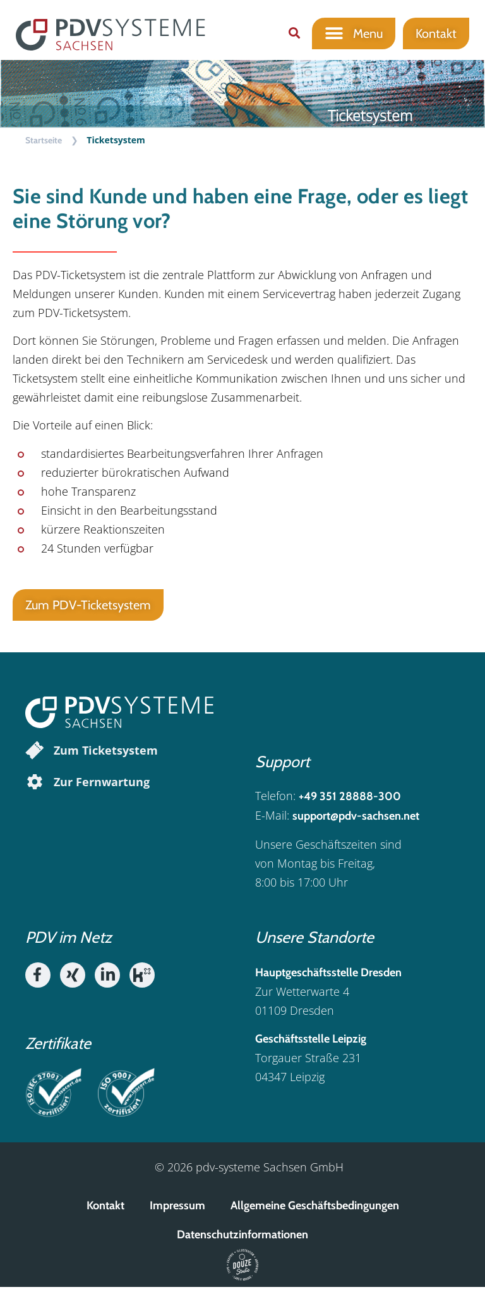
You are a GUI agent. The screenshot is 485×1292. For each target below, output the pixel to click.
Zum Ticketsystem (106, 755)
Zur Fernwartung (102, 786)
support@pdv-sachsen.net (355, 821)
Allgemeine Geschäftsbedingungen (315, 1210)
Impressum (177, 1210)
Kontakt (105, 1210)
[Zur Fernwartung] (34, 786)
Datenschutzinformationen (242, 1240)
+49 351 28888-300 (350, 802)
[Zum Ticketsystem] (34, 755)
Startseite (43, 145)
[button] (294, 33)
